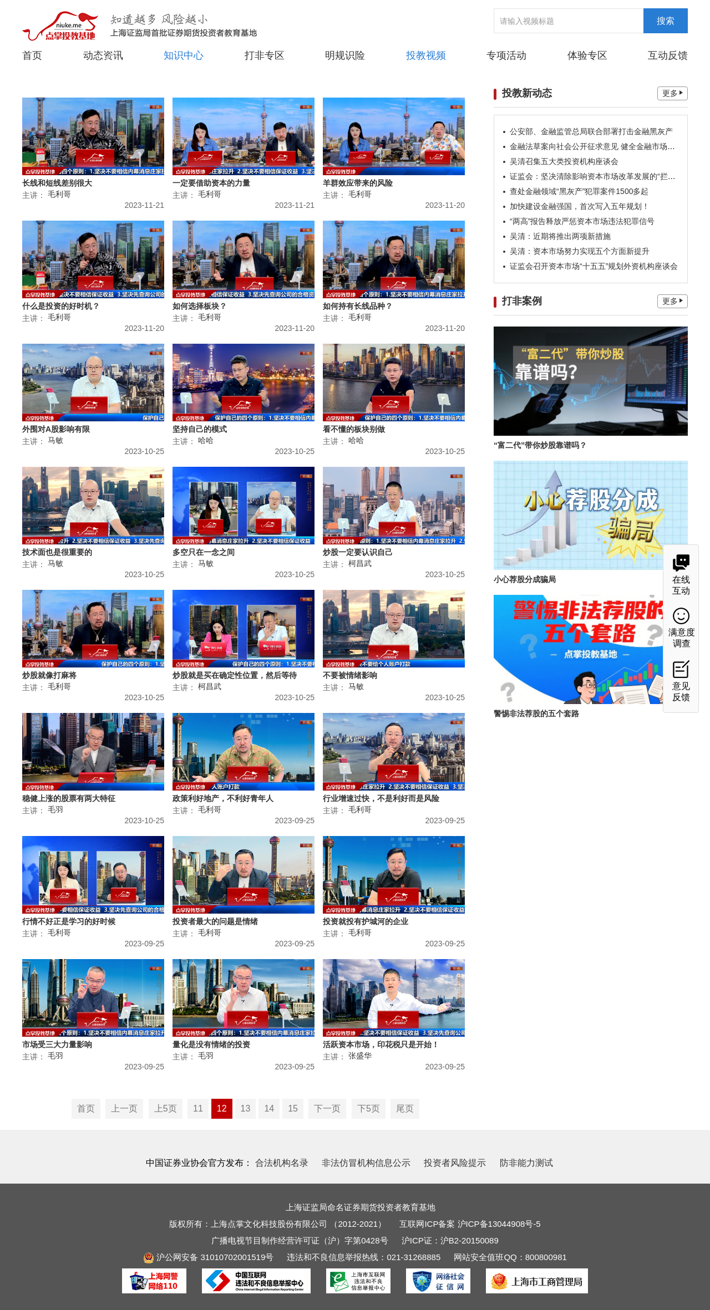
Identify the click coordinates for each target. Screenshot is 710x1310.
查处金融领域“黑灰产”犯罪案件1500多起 (579, 191)
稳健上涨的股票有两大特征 (68, 798)
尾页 (405, 1108)
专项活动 (506, 55)
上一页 (124, 1108)
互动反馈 (668, 55)
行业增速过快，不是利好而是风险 (381, 798)
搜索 (665, 21)
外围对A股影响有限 (56, 429)
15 (293, 1108)
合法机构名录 (281, 1163)
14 (269, 1108)
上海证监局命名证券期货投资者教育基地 (360, 1207)
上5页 (165, 1108)
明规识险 (345, 55)
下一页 (327, 1108)
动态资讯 (103, 55)
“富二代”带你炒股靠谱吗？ (540, 445)
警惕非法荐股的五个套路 (536, 713)
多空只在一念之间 (204, 552)
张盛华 (360, 1055)
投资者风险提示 (455, 1163)
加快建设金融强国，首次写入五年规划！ (580, 206)
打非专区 (265, 55)
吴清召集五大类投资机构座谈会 (564, 161)
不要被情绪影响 (350, 675)
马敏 (55, 440)
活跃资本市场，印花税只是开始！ (381, 1044)
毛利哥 (59, 194)
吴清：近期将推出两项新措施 (560, 236)
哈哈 (206, 440)
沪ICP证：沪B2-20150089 (450, 1240)
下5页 (368, 1108)
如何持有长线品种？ (358, 306)
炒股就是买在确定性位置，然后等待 (235, 675)
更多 (672, 93)
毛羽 (55, 809)
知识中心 (184, 55)
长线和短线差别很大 (57, 183)
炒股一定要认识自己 (358, 552)
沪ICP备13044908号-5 (499, 1224)
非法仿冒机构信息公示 (366, 1163)
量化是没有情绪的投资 (211, 1044)
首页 (32, 55)
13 (246, 1108)
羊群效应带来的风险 (358, 183)
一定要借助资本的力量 (211, 183)
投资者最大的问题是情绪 (215, 921)
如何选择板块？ (200, 306)
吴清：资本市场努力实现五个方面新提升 (580, 251)
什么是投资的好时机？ (61, 306)
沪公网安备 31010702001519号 (208, 1257)
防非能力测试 (526, 1163)
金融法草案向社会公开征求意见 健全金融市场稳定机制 (604, 146)
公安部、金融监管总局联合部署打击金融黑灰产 (591, 131)
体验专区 (587, 55)
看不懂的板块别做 (354, 429)
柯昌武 (360, 563)
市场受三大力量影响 (57, 1044)
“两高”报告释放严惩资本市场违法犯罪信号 (582, 221)
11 (198, 1108)
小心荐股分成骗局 (525, 579)
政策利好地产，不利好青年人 (223, 798)
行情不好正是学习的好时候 (68, 921)
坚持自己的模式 (200, 429)
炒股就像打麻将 (49, 675)
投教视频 (426, 55)
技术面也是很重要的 (57, 552)
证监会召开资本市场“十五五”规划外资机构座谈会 (594, 266)
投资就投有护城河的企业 (365, 921)
